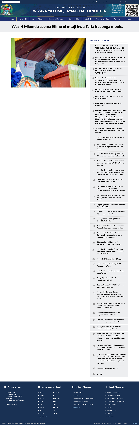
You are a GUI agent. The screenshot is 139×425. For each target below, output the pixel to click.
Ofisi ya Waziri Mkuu (115, 398)
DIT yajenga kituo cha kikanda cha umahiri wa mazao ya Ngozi (109, 328)
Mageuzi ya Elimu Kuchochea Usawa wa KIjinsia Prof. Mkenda (111, 206)
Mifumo (128, 19)
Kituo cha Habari (74, 19)
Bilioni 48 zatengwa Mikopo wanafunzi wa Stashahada (109, 97)
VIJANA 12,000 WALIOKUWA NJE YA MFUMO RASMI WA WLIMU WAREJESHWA (108, 71)
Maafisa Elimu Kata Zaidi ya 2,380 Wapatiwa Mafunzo (109, 265)
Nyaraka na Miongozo (55, 19)
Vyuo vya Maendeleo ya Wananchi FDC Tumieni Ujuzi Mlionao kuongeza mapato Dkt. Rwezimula (111, 305)
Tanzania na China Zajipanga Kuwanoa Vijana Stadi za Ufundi (111, 213)
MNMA (42, 395)
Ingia (125, 423)
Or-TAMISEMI (112, 404)
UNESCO (110, 407)
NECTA (42, 398)
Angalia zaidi (42, 417)
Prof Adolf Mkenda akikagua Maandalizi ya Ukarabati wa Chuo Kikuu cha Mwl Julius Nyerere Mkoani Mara (110, 295)
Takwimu (117, 19)
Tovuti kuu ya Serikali (116, 401)
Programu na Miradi (102, 19)
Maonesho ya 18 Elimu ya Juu (107, 368)
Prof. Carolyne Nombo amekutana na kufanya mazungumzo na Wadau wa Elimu (110, 146)
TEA (54, 404)
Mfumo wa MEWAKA (81, 401)
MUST (55, 395)
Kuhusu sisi (23, 19)
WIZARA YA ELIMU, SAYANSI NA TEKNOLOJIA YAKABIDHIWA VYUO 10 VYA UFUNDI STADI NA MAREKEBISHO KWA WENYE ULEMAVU (109, 49)
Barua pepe (78, 392)
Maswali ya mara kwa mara (110, 2)
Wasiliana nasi (117, 423)
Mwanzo (11, 19)
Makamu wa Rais (113, 395)
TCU (41, 401)
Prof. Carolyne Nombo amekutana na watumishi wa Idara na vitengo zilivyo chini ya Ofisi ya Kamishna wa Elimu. (110, 172)
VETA (41, 410)
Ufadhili (88, 19)
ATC (41, 392)
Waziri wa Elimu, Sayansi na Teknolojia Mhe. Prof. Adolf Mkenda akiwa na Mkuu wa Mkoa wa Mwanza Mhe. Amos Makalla (111, 337)
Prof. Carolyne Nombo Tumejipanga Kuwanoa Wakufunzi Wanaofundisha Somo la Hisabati (110, 251)
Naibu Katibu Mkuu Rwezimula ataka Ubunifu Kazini (110, 272)
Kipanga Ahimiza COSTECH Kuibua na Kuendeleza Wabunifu (110, 286)
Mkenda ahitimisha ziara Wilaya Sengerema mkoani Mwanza (108, 314)
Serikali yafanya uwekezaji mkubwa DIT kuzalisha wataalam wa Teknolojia (111, 155)
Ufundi (99, 374)
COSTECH (56, 407)
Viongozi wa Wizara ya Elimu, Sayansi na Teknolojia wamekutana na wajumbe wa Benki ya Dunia (111, 347)
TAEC (55, 410)
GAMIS (109, 423)
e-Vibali (76, 395)
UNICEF (109, 413)
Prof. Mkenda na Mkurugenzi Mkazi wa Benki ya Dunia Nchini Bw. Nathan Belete (111, 197)
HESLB (55, 401)
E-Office (97, 423)
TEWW (42, 413)
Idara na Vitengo (37, 19)
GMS (103, 423)
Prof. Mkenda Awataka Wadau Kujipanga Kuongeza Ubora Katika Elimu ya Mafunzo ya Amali (109, 235)
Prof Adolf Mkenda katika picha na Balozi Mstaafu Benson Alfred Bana (108, 90)
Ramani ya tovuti (130, 2)
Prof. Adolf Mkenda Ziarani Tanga (109, 259)
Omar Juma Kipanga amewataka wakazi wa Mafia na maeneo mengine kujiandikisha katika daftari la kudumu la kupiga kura (110, 60)
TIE (41, 404)
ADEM (42, 407)
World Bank (112, 410)
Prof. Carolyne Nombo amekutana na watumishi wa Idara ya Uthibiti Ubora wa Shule (110, 163)
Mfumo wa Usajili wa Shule (84, 398)
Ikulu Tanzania (113, 392)
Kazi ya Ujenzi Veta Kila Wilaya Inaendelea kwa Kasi (108, 279)
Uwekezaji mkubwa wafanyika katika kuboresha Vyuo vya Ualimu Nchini (110, 321)
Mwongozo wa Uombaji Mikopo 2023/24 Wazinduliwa (108, 220)
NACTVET (56, 398)
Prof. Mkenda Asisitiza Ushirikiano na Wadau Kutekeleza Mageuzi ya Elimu (110, 227)
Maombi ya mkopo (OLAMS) (83, 404)
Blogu (121, 2)
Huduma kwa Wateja (94, 2)
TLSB (55, 413)
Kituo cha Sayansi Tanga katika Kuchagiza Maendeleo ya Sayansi (109, 243)
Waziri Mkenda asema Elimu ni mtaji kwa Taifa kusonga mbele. (110, 180)
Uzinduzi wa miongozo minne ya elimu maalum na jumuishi (110, 138)
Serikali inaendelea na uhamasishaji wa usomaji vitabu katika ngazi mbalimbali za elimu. (109, 130)
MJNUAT (56, 392)
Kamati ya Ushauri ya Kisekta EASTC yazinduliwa (108, 104)
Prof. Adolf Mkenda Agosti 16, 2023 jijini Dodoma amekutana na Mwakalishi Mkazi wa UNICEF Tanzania (111, 188)
